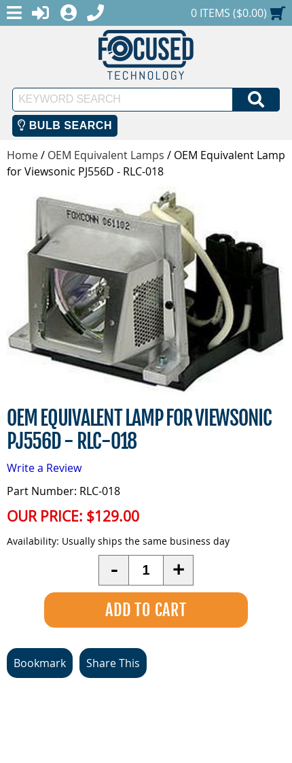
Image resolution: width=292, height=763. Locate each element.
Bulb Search (65, 125)
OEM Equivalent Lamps (106, 155)
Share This (113, 663)
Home (22, 155)
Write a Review (44, 467)
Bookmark (40, 663)
